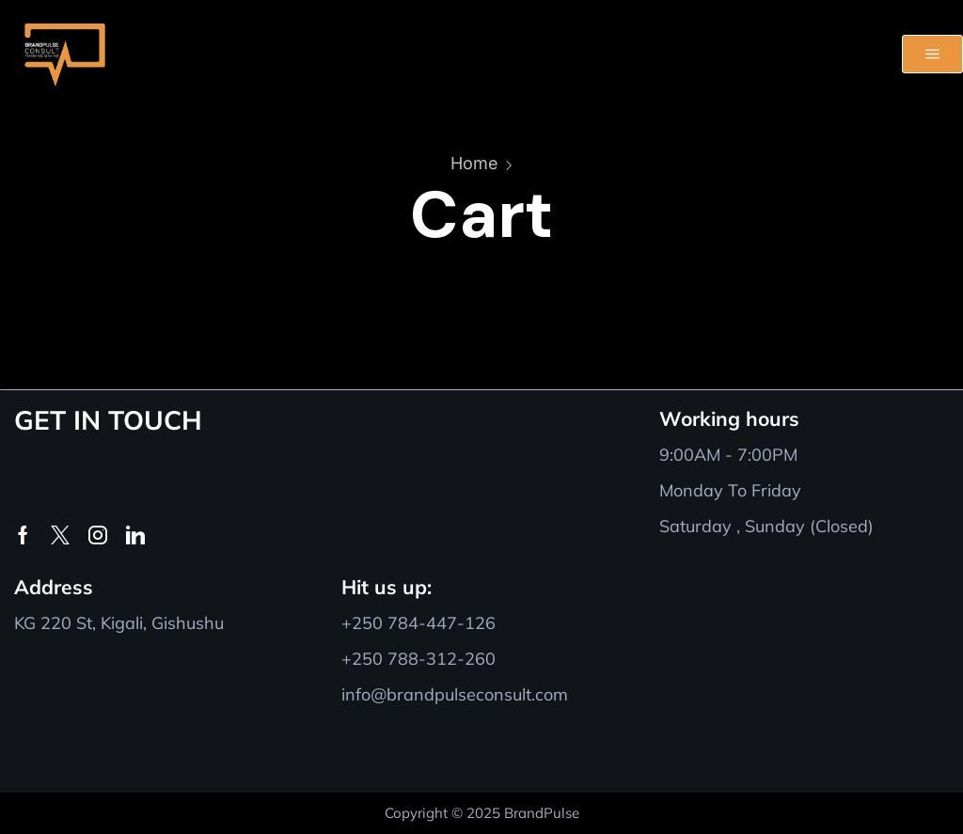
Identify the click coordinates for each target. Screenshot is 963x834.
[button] (932, 54)
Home (474, 163)
